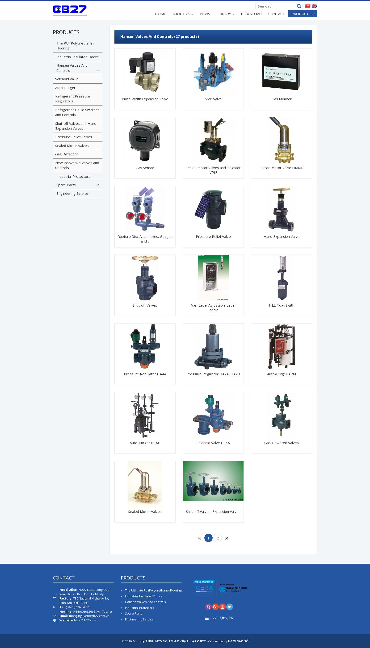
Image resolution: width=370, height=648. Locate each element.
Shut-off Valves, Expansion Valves (213, 511)
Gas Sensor (145, 167)
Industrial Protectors (73, 176)
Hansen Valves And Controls (72, 68)
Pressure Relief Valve (213, 236)
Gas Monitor (282, 99)
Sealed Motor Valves (145, 511)
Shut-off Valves (145, 305)
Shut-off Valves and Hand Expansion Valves (75, 126)
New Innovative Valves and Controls (77, 165)
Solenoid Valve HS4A (213, 442)
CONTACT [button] (276, 13)
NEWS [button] (205, 13)
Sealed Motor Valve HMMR (281, 167)
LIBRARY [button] (225, 14)
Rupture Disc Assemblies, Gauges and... (145, 238)
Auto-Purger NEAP (145, 442)
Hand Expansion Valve (281, 236)
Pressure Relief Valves (73, 136)
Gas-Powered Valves (281, 442)
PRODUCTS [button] (302, 14)
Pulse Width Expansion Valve (145, 99)
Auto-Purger (65, 87)
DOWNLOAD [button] (251, 13)
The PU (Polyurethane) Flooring (75, 45)
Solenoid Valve (67, 79)
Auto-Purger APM (281, 374)
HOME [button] (160, 13)
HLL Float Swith (281, 305)
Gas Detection (67, 154)
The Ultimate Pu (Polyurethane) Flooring (151, 590)
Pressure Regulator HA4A (145, 374)
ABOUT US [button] (182, 14)
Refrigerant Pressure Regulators (72, 98)
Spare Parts (66, 184)
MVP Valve (213, 99)
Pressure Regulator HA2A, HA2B (213, 374)
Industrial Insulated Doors (77, 56)
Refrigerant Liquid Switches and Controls (77, 112)
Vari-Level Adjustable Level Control (213, 307)
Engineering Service (72, 193)
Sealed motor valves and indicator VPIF (213, 170)
